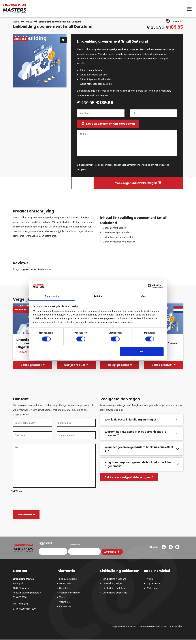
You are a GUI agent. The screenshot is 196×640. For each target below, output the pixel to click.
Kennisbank (65, 607)
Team (62, 598)
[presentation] (34, 501)
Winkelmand (153, 588)
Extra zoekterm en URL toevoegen (108, 124)
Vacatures (64, 602)
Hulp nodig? (174, 21)
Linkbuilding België (112, 584)
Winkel (29, 21)
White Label (65, 584)
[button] (63, 40)
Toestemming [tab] (52, 296)
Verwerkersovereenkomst (153, 627)
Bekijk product (33, 365)
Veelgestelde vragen (69, 593)
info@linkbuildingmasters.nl (27, 593)
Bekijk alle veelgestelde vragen (129, 478)
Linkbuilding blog (68, 579)
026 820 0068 (19, 598)
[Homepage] (14, 8)
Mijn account (153, 584)
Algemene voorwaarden (124, 627)
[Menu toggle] (189, 8)
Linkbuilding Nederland (114, 579)
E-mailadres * (74, 545)
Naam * (42, 545)
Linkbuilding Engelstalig (115, 593)
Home (16, 21)
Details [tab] (98, 296)
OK (142, 351)
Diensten (63, 588)
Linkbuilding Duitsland (114, 588)
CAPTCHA (16, 491)
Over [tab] (144, 296)
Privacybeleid (176, 627)
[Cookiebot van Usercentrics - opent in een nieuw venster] (150, 286)
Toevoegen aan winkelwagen (136, 183)
